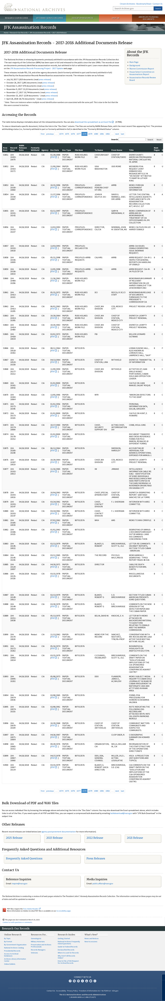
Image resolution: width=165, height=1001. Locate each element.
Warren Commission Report (141, 68)
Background (134, 65)
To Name (99, 150)
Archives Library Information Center (15, 960)
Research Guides (66, 934)
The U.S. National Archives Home (34, 7)
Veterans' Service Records (49, 18)
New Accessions (91, 941)
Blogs (90, 981)
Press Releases (95, 858)
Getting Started (64, 938)
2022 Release (94, 837)
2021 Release (135, 837)
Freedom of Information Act (89, 991)
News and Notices (92, 938)
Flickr (94, 981)
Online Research (12, 934)
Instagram (78, 981)
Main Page (133, 62)
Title (131, 150)
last (122, 134)
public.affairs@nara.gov (102, 883)
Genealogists (36, 938)
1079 (90, 134)
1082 (108, 134)
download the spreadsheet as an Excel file (93, 122)
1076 (73, 134)
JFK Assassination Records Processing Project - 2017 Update (36, 68)
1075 (67, 134)
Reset (159, 139)
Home (6, 32)
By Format (8, 941)
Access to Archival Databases (11, 955)
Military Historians (38, 941)
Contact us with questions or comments (17, 922)
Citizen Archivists (127, 3)
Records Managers (38, 950)
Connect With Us (82, 977)
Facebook (70, 981)
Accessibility (61, 991)
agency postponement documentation (58, 831)
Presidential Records (12, 951)
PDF (53, 157)
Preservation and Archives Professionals (41, 945)
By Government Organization (15, 944)
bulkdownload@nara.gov (121, 813)
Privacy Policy (72, 991)
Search (158, 8)
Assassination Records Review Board (142, 78)
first (43, 134)
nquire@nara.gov (19, 883)
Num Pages (157, 148)
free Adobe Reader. (32, 909)
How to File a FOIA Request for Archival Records (68, 962)
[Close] (162, 977)
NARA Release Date (23, 147)
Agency (45, 150)
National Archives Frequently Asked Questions (69, 942)
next (117, 134)
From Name (116, 150)
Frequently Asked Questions (24, 858)
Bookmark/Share (143, 3)
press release (44, 79)
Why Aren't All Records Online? (66, 957)
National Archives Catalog (14, 948)
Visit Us (115, 18)
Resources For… (39, 934)
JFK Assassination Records (40, 32)
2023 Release (54, 837)
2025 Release (14, 837)
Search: (114, 139)
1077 (79, 134)
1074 (61, 134)
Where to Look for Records (68, 953)
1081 (102, 134)
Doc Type (66, 150)
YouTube (86, 981)
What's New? (91, 934)
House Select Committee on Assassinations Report (141, 73)
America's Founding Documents (148, 18)
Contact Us (157, 3)
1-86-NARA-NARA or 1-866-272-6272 (82, 997)
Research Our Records (16, 18)
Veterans (34, 953)
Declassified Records (66, 950)
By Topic (7, 938)
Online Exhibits (9, 964)
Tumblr (82, 981)
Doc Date (54, 150)
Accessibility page (63, 911)
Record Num (13, 148)
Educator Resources (82, 18)
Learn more (142, 996)
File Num (79, 150)
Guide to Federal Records (68, 947)
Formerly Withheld (35, 148)
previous (50, 134)
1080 (96, 134)
